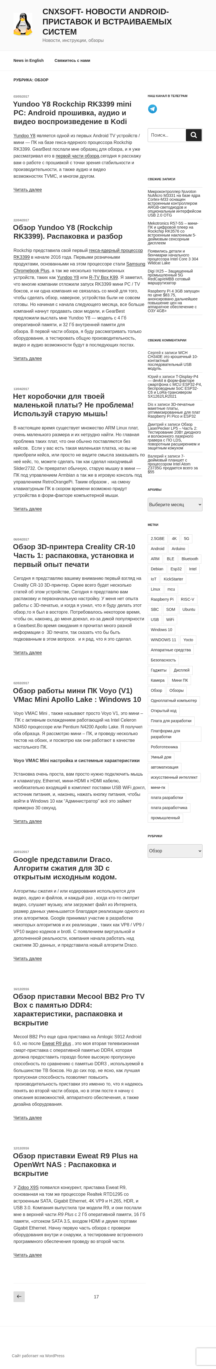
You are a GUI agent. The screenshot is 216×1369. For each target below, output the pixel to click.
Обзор (156, 690)
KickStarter (173, 579)
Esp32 (176, 569)
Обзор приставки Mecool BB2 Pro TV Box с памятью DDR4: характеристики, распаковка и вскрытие (79, 1009)
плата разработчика (169, 807)
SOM (170, 609)
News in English (29, 60)
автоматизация (164, 767)
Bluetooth (190, 559)
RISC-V (187, 599)
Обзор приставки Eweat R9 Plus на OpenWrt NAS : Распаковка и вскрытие (75, 1164)
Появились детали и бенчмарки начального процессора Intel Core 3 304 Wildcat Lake (173, 257)
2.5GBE (158, 538)
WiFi (170, 619)
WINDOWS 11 (163, 640)
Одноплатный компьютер (174, 700)
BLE (170, 559)
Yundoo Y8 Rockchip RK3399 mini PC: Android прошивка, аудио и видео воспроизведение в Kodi (72, 113)
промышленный (165, 818)
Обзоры (177, 690)
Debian (157, 569)
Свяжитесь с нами (72, 60)
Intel (192, 569)
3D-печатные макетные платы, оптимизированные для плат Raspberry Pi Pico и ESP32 (174, 410)
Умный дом (161, 757)
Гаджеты (158, 670)
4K (174, 538)
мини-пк (158, 787)
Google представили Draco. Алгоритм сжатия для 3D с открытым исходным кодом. (65, 868)
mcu (171, 589)
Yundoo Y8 (24, 135)
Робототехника (164, 747)
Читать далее (28, 189)
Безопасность (163, 660)
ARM (155, 559)
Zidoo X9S (28, 1187)
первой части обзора (77, 156)
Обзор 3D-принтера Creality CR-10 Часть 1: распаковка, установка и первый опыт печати (74, 555)
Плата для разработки (171, 721)
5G (186, 538)
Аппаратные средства (171, 650)
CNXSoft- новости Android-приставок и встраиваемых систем (107, 21)
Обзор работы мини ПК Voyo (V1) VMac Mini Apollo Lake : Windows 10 (77, 695)
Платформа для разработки (165, 734)
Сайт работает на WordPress (38, 1356)
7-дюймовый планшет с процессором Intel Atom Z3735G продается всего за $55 (173, 464)
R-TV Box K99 (103, 277)
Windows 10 (161, 629)
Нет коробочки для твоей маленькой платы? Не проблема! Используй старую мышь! (73, 405)
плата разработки (167, 797)
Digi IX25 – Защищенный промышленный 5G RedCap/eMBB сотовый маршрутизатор (170, 277)
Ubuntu (189, 609)
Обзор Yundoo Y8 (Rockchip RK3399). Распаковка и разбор (68, 231)
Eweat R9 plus (56, 1043)
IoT (153, 579)
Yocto (188, 640)
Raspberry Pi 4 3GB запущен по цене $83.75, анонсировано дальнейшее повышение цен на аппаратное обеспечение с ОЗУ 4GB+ (173, 301)
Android (157, 548)
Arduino (178, 548)
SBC (155, 609)
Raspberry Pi (162, 599)
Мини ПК (180, 680)
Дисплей (182, 670)
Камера (158, 680)
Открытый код (163, 710)
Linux (155, 589)
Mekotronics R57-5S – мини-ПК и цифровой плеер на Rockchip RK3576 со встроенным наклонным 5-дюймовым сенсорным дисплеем (173, 233)
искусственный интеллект (174, 777)
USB (155, 619)
